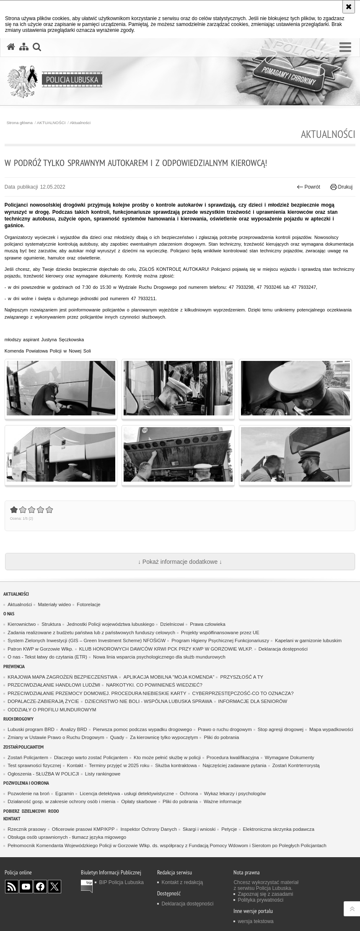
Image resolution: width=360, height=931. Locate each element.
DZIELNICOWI (34, 811)
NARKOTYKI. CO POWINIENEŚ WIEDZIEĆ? (154, 684)
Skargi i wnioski (199, 829)
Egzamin (64, 793)
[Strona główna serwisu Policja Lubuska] (11, 47)
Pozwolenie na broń (28, 793)
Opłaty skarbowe (139, 801)
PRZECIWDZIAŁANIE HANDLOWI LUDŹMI (54, 684)
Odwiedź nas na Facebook (40, 886)
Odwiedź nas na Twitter (54, 886)
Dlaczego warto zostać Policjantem (91, 757)
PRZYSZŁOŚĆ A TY (241, 676)
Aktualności (80, 123)
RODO (53, 811)
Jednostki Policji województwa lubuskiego (110, 624)
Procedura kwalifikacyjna (233, 757)
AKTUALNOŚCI (51, 123)
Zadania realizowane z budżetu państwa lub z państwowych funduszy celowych (91, 632)
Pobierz (11, 811)
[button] (345, 47)
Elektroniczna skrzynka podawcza (278, 829)
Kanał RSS (11, 886)
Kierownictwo (22, 624)
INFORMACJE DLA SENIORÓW (252, 701)
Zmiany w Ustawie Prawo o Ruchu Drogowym (56, 737)
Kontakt (75, 765)
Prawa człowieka (207, 624)
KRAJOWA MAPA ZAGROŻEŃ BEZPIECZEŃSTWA (62, 676)
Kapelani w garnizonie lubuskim (308, 640)
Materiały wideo (54, 604)
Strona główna (20, 123)
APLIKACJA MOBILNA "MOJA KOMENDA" (168, 676)
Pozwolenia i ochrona (26, 783)
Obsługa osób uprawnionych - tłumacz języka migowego (67, 837)
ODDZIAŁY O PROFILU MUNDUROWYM (52, 709)
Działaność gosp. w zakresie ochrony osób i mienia (61, 801)
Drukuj (341, 187)
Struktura (51, 624)
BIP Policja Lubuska (121, 882)
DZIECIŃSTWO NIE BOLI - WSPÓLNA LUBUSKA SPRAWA (148, 701)
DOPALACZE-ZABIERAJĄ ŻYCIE (43, 701)
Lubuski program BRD (31, 729)
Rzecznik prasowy (27, 829)
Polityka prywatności (260, 900)
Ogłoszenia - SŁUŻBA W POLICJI (43, 773)
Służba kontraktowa (176, 765)
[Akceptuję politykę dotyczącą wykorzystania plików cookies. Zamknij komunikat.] (348, 6)
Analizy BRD (73, 729)
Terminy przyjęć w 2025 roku (119, 765)
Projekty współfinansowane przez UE (220, 632)
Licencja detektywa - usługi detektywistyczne (127, 793)
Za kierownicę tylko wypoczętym (164, 737)
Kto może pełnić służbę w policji (167, 757)
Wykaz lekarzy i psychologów (235, 793)
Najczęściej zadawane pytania (234, 765)
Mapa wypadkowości (331, 729)
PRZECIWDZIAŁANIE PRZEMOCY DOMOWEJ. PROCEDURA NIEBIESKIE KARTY (97, 693)
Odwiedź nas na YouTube (26, 886)
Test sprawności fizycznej (34, 765)
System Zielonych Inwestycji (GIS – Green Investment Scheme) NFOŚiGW (87, 640)
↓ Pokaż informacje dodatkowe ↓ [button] (180, 561)
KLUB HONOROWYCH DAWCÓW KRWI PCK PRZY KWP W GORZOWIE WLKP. (166, 648)
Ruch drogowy (18, 719)
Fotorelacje (88, 604)
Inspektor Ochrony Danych (148, 829)
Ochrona (189, 793)
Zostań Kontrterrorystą (296, 765)
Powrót (308, 187)
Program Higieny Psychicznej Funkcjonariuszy (220, 640)
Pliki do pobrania (221, 737)
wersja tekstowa (255, 921)
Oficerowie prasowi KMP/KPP (83, 829)
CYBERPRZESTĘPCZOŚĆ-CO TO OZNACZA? (243, 693)
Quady (117, 737)
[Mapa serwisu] (23, 47)
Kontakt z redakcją (182, 882)
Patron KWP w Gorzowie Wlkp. (40, 648)
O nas (8, 613)
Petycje (229, 829)
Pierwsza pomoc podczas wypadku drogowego (142, 729)
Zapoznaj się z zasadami (265, 894)
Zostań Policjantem (23, 747)
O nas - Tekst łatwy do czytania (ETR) (47, 656)
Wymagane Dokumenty (289, 757)
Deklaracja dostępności (283, 648)
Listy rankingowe (103, 773)
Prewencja (14, 666)
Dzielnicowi (172, 624)
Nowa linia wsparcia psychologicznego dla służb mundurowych (159, 656)
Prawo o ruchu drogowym (225, 729)
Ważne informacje (223, 801)
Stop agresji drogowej (280, 729)
